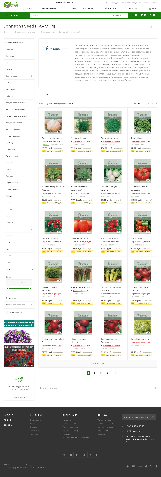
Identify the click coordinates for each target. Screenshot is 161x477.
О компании (35, 420)
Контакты (34, 434)
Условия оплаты (69, 423)
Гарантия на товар (70, 431)
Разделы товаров (14, 42)
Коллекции (102, 434)
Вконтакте (64, 455)
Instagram (77, 455)
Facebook (71, 455)
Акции (7, 420)
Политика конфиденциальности (76, 438)
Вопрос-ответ (103, 431)
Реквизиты (34, 431)
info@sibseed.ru (133, 431)
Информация (70, 415)
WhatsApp (96, 455)
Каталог (8, 415)
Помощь (102, 415)
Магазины (67, 420)
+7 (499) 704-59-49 (64, 3)
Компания (36, 415)
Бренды (8, 425)
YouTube (83, 455)
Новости (33, 423)
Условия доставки (70, 427)
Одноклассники (90, 455)
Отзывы (33, 427)
